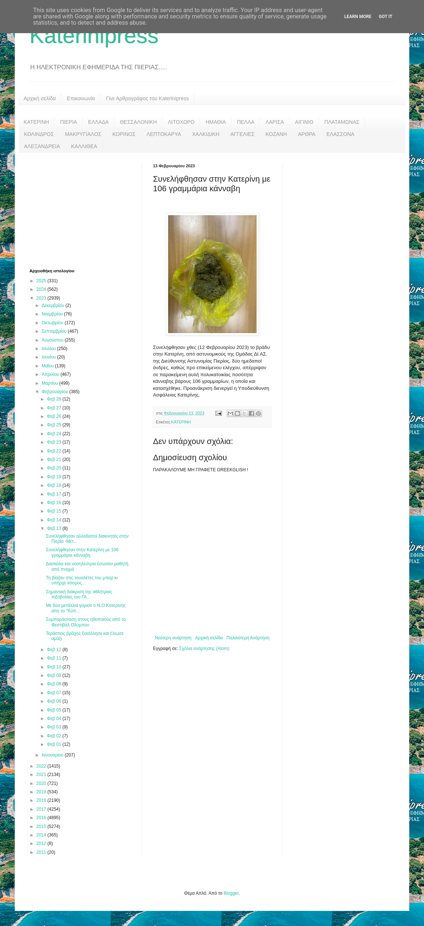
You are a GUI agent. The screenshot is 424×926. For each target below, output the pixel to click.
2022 (42, 766)
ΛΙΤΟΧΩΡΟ (181, 122)
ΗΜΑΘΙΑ (216, 122)
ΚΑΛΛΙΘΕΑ (84, 146)
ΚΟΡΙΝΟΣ (124, 134)
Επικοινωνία (81, 98)
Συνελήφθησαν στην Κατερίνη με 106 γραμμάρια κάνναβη (82, 552)
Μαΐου (48, 365)
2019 (42, 791)
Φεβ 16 (54, 502)
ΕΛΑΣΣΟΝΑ (340, 134)
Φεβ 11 (54, 658)
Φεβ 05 (54, 710)
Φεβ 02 (54, 735)
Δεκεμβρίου (54, 305)
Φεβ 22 (54, 451)
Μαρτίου (50, 383)
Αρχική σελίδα (40, 98)
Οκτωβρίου (53, 322)
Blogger (231, 893)
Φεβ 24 (54, 433)
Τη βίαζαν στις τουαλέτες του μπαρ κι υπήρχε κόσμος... (82, 580)
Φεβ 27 (54, 407)
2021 (42, 774)
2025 (42, 280)
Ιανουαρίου (53, 755)
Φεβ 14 (54, 520)
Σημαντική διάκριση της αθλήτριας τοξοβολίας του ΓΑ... (79, 594)
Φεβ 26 (54, 416)
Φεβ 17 (54, 494)
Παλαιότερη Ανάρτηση (248, 637)
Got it (385, 16)
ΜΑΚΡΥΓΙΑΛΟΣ (83, 134)
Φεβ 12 (54, 649)
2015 (42, 826)
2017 (42, 809)
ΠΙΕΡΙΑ (68, 122)
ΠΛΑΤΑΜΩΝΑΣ (341, 122)
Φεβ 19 (54, 476)
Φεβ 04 (54, 718)
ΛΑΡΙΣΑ (274, 122)
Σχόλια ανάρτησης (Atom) (204, 648)
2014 (42, 835)
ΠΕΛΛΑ (246, 122)
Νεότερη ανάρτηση (173, 637)
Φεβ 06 (54, 701)
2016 (42, 817)
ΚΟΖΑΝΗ (276, 134)
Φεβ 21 (54, 459)
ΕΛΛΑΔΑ (98, 122)
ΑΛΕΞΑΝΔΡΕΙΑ (42, 146)
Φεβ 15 (54, 511)
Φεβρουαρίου (55, 391)
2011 (42, 852)
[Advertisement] (84, 210)
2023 (42, 298)
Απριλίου (51, 374)
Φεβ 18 (54, 485)
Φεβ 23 (54, 442)
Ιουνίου (49, 357)
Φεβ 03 (54, 727)
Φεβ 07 (54, 692)
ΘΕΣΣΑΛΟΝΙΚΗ (138, 122)
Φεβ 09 (54, 675)
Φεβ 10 (54, 667)
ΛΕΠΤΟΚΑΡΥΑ (163, 134)
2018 (42, 800)
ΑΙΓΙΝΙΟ (304, 122)
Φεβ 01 (54, 744)
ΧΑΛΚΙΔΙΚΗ (205, 134)
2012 (42, 843)
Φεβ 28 (54, 399)
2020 (42, 783)
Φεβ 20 (54, 468)
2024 (42, 289)
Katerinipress (94, 35)
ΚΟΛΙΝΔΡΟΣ (39, 134)
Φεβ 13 (54, 528)
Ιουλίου (49, 348)
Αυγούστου (53, 340)
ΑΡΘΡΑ (306, 134)
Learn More (358, 16)
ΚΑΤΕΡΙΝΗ (36, 122)
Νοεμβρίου (53, 314)
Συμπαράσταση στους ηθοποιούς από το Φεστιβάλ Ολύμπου (86, 622)
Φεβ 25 (54, 424)
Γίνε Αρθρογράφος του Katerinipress (147, 98)
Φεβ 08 (54, 683)
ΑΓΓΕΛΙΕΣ (242, 134)
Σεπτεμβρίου (55, 331)
